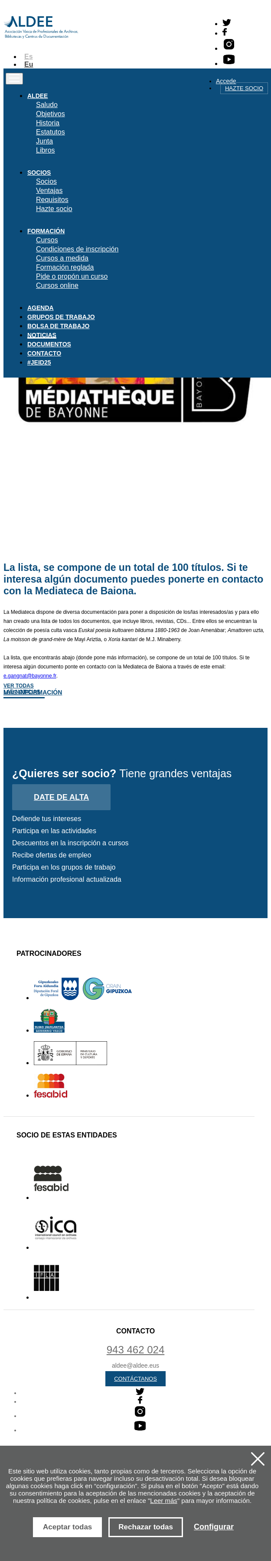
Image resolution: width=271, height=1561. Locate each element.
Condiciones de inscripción (77, 249)
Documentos (49, 344)
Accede (226, 81)
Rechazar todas (145, 1527)
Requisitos (52, 199)
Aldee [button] (37, 95)
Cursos (47, 240)
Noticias (41, 335)
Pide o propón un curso (72, 276)
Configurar (214, 1526)
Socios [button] (39, 172)
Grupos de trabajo (61, 316)
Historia (47, 123)
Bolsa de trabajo (58, 326)
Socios (46, 181)
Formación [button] (46, 231)
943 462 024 (135, 1350)
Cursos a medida (62, 258)
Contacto (44, 353)
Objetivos (50, 113)
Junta (44, 141)
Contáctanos (135, 1378)
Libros (45, 150)
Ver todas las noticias (21, 689)
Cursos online (57, 285)
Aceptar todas (67, 1527)
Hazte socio (244, 88)
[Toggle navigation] (14, 79)
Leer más (163, 1500)
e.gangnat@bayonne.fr (29, 676)
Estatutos (50, 132)
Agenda (40, 307)
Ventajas (49, 190)
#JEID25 (39, 362)
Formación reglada (65, 267)
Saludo (47, 104)
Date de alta (61, 797)
